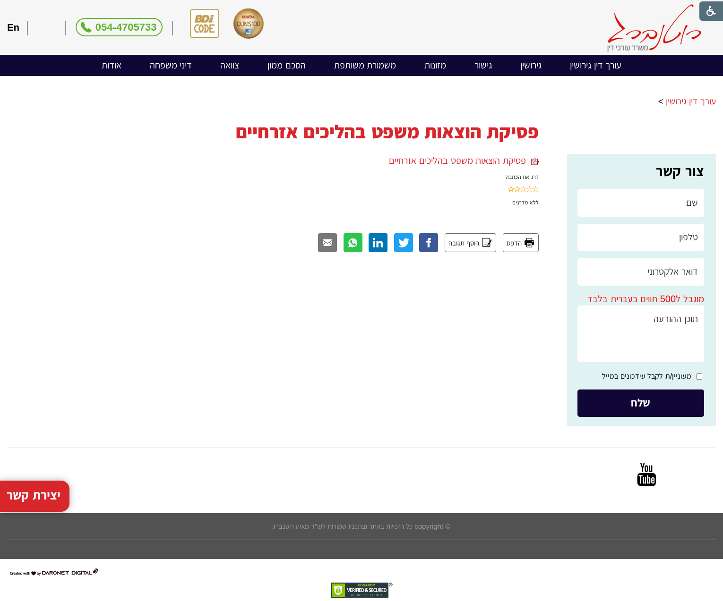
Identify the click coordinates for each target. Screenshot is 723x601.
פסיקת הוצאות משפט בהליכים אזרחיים (463, 160)
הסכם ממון (286, 65)
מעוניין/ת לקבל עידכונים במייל (646, 376)
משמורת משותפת (365, 65)
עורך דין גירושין (595, 65)
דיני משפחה (171, 65)
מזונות (435, 65)
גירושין (531, 65)
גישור (483, 65)
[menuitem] (596, 65)
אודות (111, 65)
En (13, 27)
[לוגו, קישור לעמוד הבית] (654, 28)
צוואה (229, 65)
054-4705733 (126, 27)
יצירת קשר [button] (33, 483)
